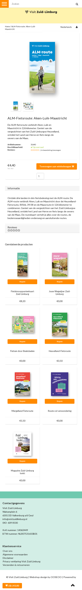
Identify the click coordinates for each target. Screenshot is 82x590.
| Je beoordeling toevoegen (50, 150)
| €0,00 (12, 585)
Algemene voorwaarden (15, 554)
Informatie (14, 188)
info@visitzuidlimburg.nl (15, 519)
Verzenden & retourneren (16, 564)
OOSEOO (56, 577)
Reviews (42, 229)
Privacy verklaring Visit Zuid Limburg (21, 561)
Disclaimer (8, 557)
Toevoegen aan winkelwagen (56, 166)
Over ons (7, 550)
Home (7, 26)
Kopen (22, 281)
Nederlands (66, 27)
